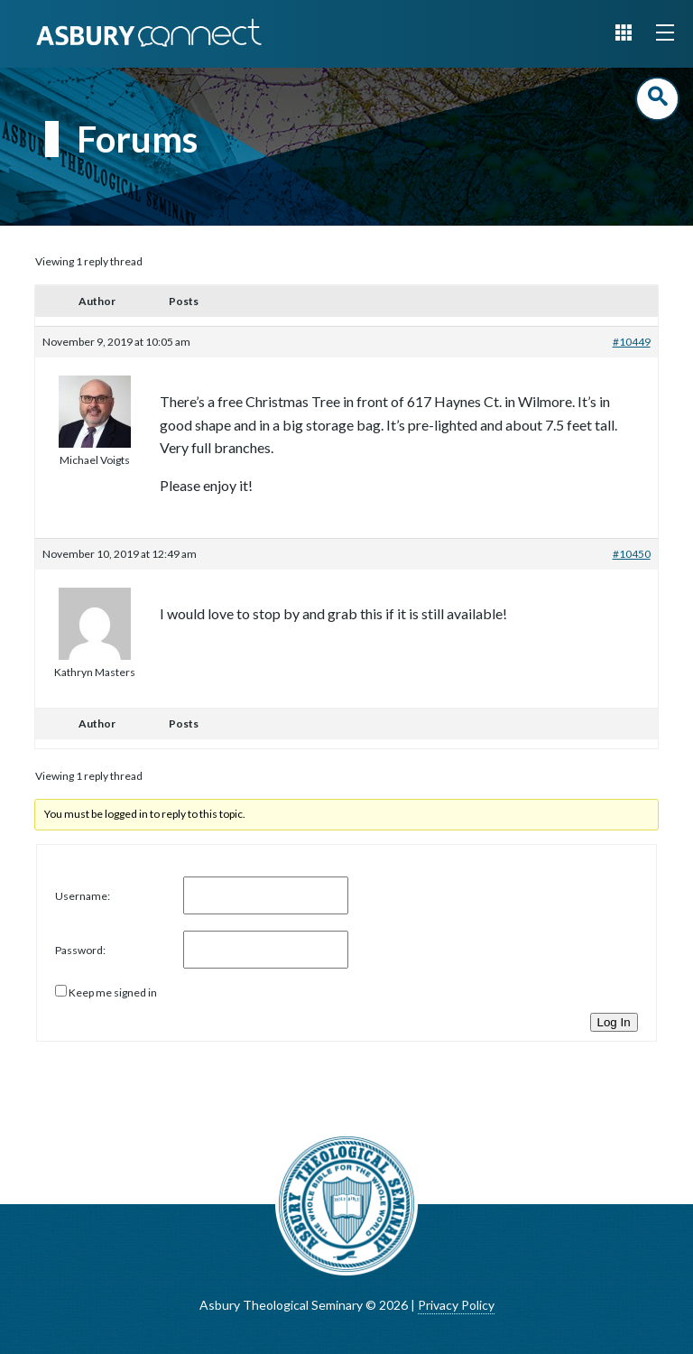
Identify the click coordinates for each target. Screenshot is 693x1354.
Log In (614, 1022)
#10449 (632, 341)
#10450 (632, 554)
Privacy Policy (456, 1304)
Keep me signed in (113, 992)
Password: (80, 950)
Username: (82, 896)
